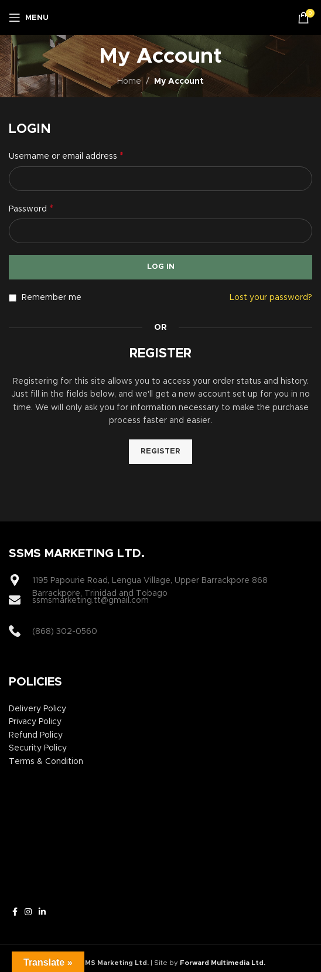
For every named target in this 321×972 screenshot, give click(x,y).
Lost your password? (271, 298)
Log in (161, 267)
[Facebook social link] (15, 912)
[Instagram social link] (28, 912)
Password (31, 208)
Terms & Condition (46, 762)
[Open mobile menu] (28, 17)
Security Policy (38, 748)
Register (160, 451)
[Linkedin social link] (42, 912)
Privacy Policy (35, 722)
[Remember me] (12, 298)
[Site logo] (160, 17)
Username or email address (66, 156)
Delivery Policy (37, 709)
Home (129, 81)
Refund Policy (36, 735)
